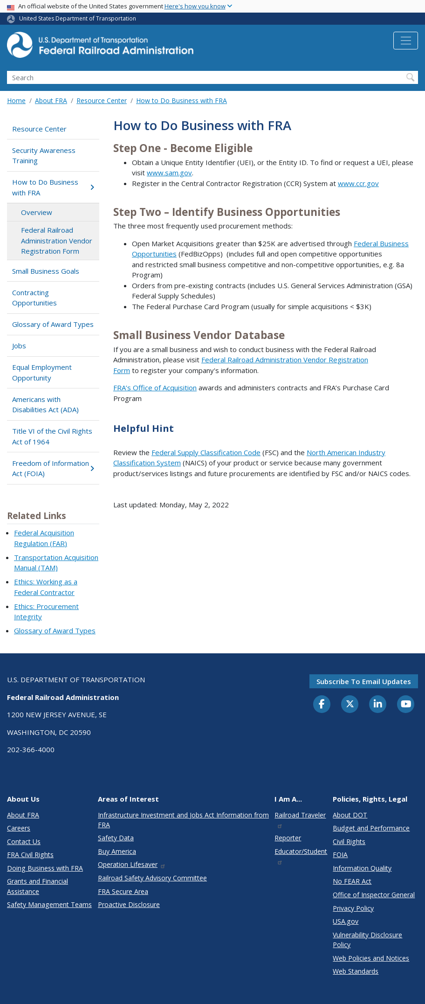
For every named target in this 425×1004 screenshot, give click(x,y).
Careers (18, 828)
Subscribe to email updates (363, 681)
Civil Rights (349, 841)
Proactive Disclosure (129, 904)
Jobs (19, 345)
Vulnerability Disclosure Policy (367, 939)
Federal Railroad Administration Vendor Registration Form (56, 240)
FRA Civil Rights (30, 854)
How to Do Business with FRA (181, 100)
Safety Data (116, 837)
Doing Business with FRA (45, 868)
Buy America (117, 851)
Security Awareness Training (43, 155)
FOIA (340, 854)
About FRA (51, 100)
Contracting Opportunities (34, 298)
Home (16, 100)
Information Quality (362, 868)
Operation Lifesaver (132, 864)
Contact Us (24, 841)
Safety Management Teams (49, 904)
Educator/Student (300, 856)
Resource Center (101, 100)
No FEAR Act (352, 881)
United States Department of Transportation (77, 18)
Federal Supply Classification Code (205, 452)
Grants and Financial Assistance (37, 886)
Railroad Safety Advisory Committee (152, 877)
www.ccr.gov (358, 183)
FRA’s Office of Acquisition (155, 387)
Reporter (287, 837)
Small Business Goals (45, 271)
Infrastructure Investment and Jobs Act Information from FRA (183, 819)
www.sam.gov (169, 172)
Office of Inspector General (374, 894)
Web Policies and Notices (371, 958)
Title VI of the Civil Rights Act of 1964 (52, 436)
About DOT (350, 814)
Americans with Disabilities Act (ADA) (45, 405)
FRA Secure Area (123, 891)
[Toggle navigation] (405, 40)
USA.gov (345, 921)
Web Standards (355, 971)
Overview (36, 212)
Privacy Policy (353, 908)
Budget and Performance (371, 828)
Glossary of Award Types (53, 324)
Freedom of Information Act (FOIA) (53, 468)
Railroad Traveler (300, 819)
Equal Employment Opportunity (42, 372)
